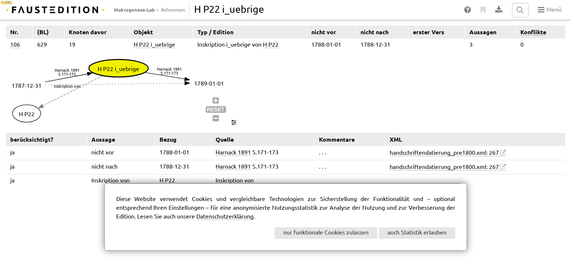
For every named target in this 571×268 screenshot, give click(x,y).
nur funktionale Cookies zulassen (326, 233)
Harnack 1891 (233, 152)
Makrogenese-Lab (134, 9)
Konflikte (533, 32)
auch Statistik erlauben (416, 233)
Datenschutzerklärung (224, 217)
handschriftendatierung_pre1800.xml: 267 (444, 153)
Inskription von (235, 181)
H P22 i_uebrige (154, 45)
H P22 (271, 45)
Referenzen (173, 10)
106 (15, 45)
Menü (550, 10)
